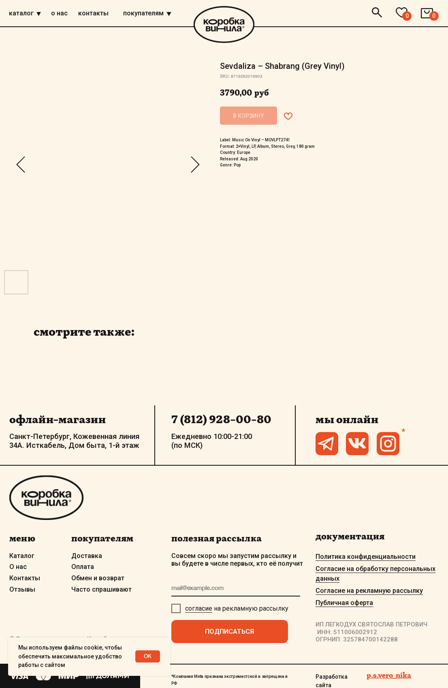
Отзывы (22, 589)
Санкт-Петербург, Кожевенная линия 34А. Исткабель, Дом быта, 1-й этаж (74, 440)
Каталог (21, 556)
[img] (38, 14)
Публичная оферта (344, 603)
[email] (235, 588)
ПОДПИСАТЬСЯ (229, 631)
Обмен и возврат (97, 578)
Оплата (82, 567)
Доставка (86, 556)
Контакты (24, 578)
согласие (198, 608)
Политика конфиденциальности (366, 556)
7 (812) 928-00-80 (221, 419)
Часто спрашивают (101, 589)
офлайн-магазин (57, 419)
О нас (18, 567)
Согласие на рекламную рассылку (369, 590)
